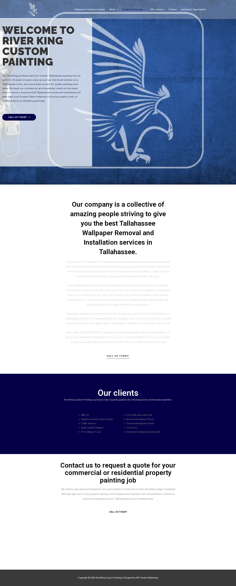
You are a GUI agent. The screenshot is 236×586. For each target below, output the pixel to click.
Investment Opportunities (193, 9)
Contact (173, 9)
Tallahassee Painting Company (90, 9)
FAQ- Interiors (157, 9)
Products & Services (133, 9)
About (112, 9)
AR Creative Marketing (147, 577)
